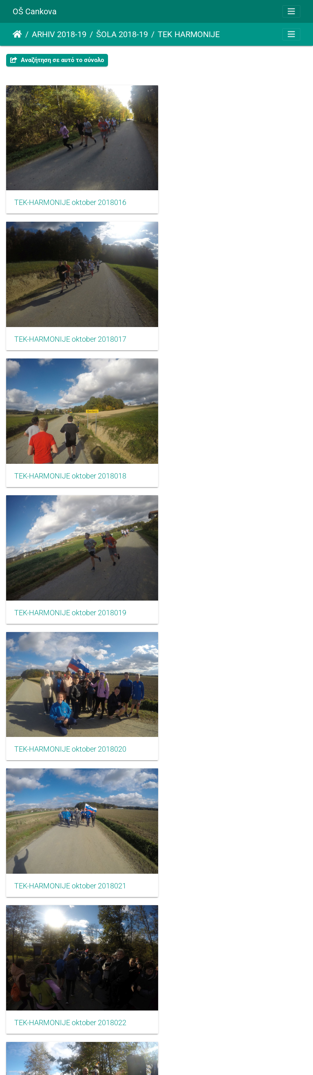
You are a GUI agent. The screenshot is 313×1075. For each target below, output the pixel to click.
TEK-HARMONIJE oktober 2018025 (227, 722)
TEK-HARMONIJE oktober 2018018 (70, 328)
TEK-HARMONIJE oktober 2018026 (70, 853)
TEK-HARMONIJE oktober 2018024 (70, 722)
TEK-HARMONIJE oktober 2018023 (227, 591)
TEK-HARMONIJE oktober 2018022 (70, 591)
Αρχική (17, 34)
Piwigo (174, 1058)
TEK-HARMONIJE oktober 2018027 (227, 853)
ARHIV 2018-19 (59, 34)
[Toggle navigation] (291, 11)
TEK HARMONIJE (189, 34)
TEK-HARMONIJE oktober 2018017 (227, 197)
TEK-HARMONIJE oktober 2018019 (227, 328)
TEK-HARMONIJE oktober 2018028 (70, 985)
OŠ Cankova (35, 11)
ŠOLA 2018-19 (122, 34)
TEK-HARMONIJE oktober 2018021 (227, 460)
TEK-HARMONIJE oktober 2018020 (70, 460)
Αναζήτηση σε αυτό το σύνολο (57, 60)
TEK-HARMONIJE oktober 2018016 (70, 197)
